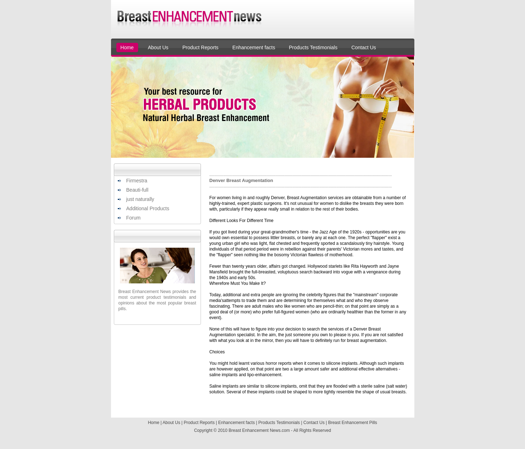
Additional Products (148, 208)
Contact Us (363, 47)
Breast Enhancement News (255, 430)
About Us (158, 47)
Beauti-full (137, 190)
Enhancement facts (253, 47)
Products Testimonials (313, 47)
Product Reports (200, 47)
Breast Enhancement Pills (352, 422)
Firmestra (136, 180)
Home (126, 47)
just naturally (140, 199)
